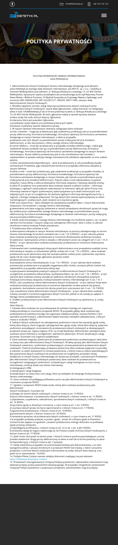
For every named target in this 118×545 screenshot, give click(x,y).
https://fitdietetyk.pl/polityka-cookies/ (28, 459)
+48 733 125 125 (100, 3)
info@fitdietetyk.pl (74, 3)
